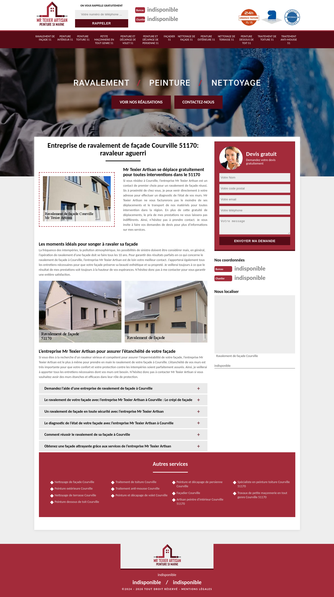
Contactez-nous (198, 102)
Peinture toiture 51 (83, 38)
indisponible (162, 9)
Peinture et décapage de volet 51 (128, 40)
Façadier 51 (169, 38)
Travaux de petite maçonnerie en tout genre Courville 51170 (262, 495)
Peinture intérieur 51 (65, 38)
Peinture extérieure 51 (206, 38)
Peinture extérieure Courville (74, 489)
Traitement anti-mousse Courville (137, 489)
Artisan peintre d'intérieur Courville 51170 (200, 502)
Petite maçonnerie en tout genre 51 (104, 40)
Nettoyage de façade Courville (74, 482)
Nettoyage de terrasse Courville (75, 495)
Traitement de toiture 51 (267, 38)
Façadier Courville (188, 493)
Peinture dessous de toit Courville (77, 502)
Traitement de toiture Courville (136, 482)
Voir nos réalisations (141, 102)
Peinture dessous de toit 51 (246, 40)
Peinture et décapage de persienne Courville (200, 484)
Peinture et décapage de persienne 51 (150, 40)
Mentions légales (196, 589)
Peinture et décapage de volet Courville (142, 495)
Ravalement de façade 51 (45, 38)
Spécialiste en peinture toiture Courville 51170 (264, 484)
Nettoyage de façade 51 (186, 38)
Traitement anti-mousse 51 (289, 40)
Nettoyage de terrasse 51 (226, 38)
